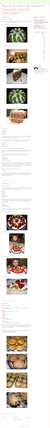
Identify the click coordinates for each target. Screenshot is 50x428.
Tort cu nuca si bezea (7, 19)
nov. (44, 43)
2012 (43, 38)
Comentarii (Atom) (19, 419)
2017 (43, 34)
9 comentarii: (13, 180)
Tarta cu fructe (5, 185)
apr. (44, 57)
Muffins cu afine (6, 305)
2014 (43, 35)
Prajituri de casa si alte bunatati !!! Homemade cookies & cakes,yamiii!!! (23, 9)
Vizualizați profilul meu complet (38, 73)
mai (44, 56)
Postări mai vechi (28, 417)
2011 (43, 39)
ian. (44, 60)
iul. (43, 44)
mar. (44, 58)
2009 (43, 61)
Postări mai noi (5, 417)
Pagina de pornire (16, 417)
